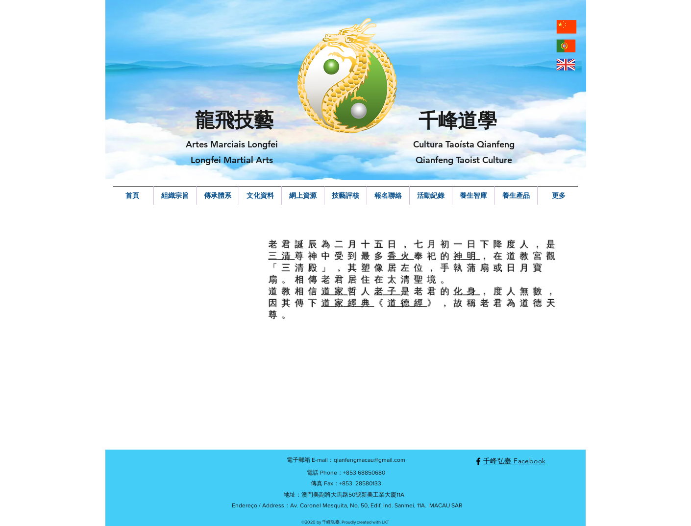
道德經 (407, 303)
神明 (467, 256)
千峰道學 (458, 120)
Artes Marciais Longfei (232, 144)
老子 (387, 291)
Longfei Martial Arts (232, 160)
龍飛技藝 (234, 120)
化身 (467, 291)
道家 (334, 291)
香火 (401, 256)
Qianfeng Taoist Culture (464, 160)
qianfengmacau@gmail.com (369, 459)
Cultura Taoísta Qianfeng (464, 144)
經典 (361, 303)
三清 (282, 256)
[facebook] (478, 461)
